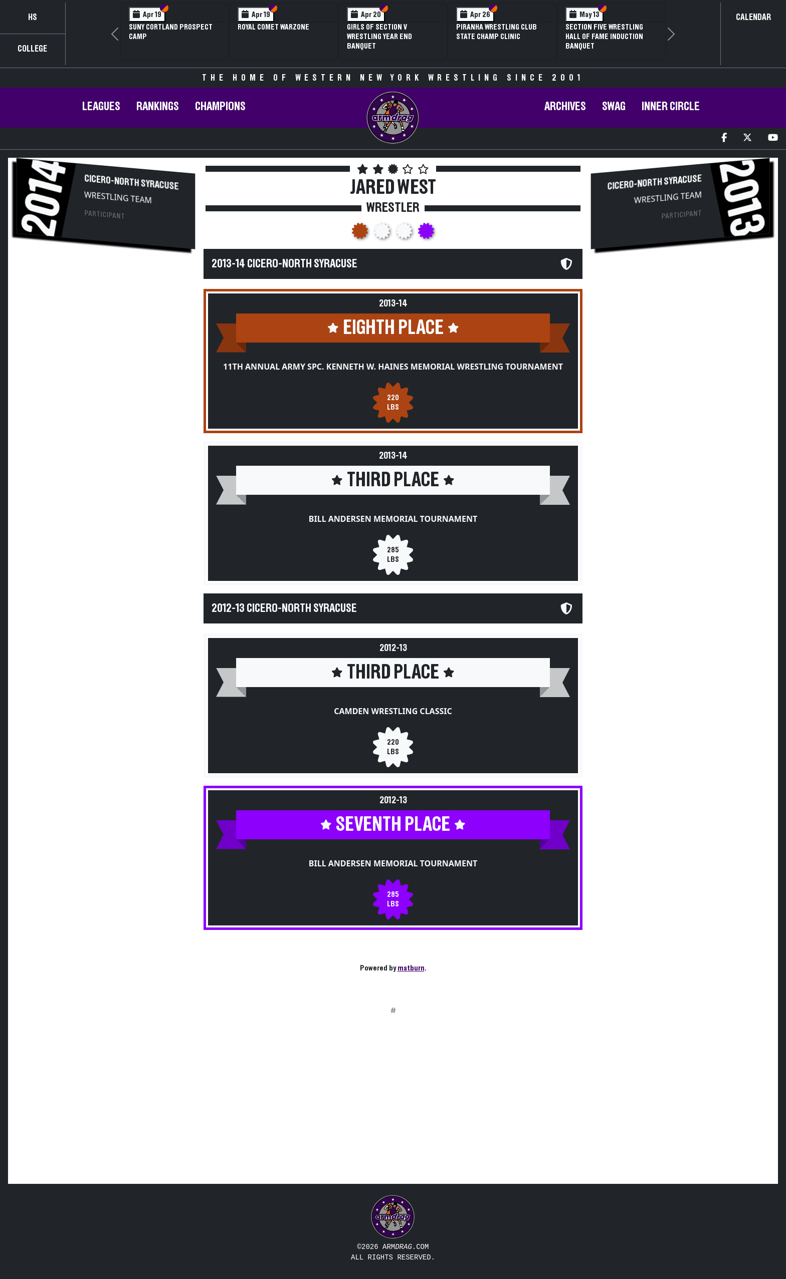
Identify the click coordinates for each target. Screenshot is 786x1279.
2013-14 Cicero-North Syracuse (284, 264)
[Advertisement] (105, 343)
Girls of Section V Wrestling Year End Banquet (379, 36)
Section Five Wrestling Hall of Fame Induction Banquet (604, 36)
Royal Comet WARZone (273, 27)
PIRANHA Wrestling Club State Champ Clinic (496, 32)
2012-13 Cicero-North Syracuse (284, 608)
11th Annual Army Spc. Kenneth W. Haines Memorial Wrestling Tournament (393, 366)
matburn (411, 968)
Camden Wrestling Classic (393, 711)
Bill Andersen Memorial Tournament (393, 518)
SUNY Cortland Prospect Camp (171, 32)
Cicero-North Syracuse (131, 182)
